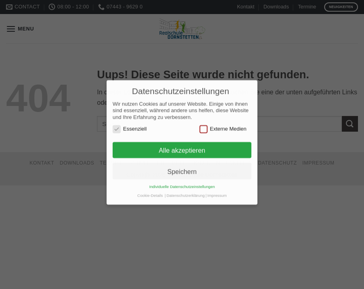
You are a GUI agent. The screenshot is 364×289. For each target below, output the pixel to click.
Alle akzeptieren (182, 146)
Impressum (216, 191)
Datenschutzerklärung (186, 191)
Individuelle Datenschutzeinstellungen (182, 183)
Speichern (182, 167)
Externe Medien (223, 125)
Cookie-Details (149, 191)
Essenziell (130, 125)
